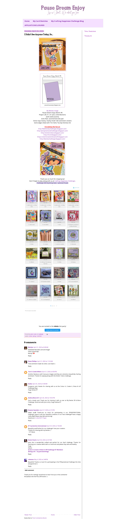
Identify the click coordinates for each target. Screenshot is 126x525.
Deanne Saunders (33, 410)
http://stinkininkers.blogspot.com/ (52, 133)
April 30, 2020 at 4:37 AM (44, 440)
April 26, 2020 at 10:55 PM (47, 398)
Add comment (29, 470)
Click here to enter (52, 330)
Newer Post (28, 515)
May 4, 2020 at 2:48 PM (41, 459)
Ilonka (30, 384)
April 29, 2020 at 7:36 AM (54, 426)
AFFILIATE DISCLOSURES (34, 25)
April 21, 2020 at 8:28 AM (41, 347)
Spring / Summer (37, 336)
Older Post (77, 515)
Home (27, 21)
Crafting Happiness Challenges (65, 181)
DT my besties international (37, 426)
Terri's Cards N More (35, 372)
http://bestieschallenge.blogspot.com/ (52, 139)
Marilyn (30, 347)
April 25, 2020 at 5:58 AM (40, 384)
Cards (30, 336)
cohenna (31, 459)
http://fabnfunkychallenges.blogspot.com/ (52, 129)
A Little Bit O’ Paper (41, 418)
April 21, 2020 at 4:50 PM (49, 372)
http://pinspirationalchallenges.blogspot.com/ (52, 131)
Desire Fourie (32, 440)
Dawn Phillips (32, 361)
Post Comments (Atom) (39, 518)
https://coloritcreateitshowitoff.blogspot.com (52, 137)
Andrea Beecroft (33, 398)
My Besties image (52, 111)
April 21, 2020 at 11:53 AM (45, 361)
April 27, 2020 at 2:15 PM (47, 410)
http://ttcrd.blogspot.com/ (52, 135)
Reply (29, 356)
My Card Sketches (40, 21)
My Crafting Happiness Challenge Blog (67, 21)
